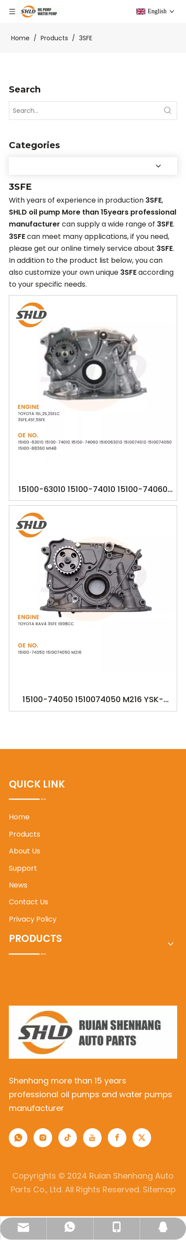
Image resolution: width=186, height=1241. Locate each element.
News (18, 885)
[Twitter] (142, 1137)
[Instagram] (43, 1137)
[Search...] (84, 110)
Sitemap (159, 1189)
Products (24, 834)
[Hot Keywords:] (168, 110)
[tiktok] (67, 1137)
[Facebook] (117, 1137)
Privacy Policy (33, 919)
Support (23, 868)
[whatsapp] (18, 1137)
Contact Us (28, 902)
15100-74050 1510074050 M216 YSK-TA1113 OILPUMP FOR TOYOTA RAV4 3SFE (93, 700)
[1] (93, 1032)
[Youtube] (92, 1137)
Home (19, 817)
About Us (24, 851)
